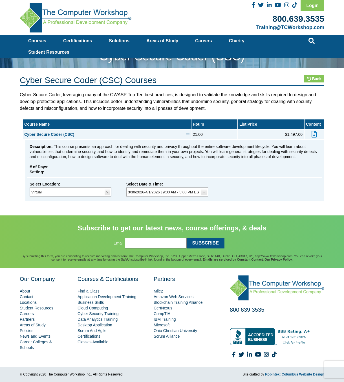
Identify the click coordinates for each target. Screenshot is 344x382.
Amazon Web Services (173, 296)
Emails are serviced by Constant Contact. (233, 259)
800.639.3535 (298, 18)
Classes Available (93, 342)
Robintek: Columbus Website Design (294, 374)
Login (312, 5)
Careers (203, 40)
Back (314, 79)
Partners (27, 319)
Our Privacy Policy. (278, 259)
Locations (28, 302)
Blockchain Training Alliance (178, 302)
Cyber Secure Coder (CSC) (106, 134)
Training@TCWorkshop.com (290, 27)
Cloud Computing (93, 308)
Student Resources (48, 52)
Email (119, 243)
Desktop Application (95, 325)
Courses (37, 40)
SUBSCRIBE (205, 243)
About (25, 291)
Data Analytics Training (98, 319)
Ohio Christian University (175, 330)
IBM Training (165, 319)
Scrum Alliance (167, 336)
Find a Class (89, 291)
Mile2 (158, 291)
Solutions (119, 40)
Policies (26, 330)
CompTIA (162, 313)
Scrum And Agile (92, 330)
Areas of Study (162, 40)
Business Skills (91, 302)
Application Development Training (107, 296)
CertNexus (163, 308)
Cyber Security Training (98, 313)
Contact (26, 296)
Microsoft (162, 325)
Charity (236, 40)
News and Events (35, 336)
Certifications (77, 40)
